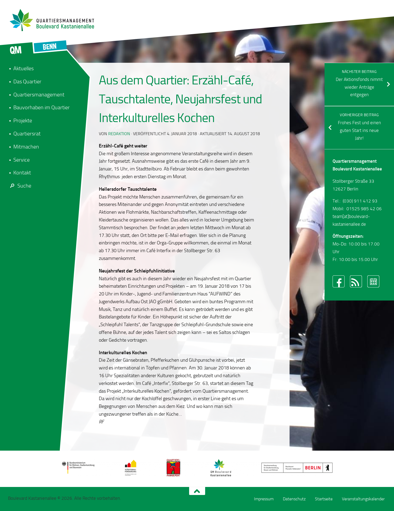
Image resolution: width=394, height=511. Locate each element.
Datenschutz (294, 498)
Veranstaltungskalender (363, 498)
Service (21, 160)
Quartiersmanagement (38, 94)
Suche (19, 185)
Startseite (324, 498)
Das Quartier (27, 81)
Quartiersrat (27, 133)
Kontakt (22, 172)
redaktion (119, 133)
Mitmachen (26, 146)
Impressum (264, 498)
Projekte (22, 120)
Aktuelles (23, 68)
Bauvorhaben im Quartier (41, 107)
